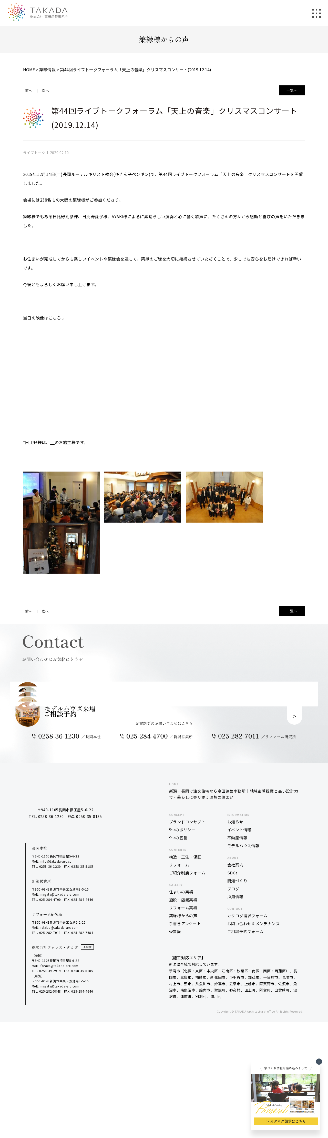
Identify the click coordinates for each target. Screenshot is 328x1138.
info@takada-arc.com (57, 998)
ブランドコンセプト (187, 958)
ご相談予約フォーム (245, 1068)
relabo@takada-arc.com (59, 1064)
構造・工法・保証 (185, 993)
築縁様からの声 (183, 1052)
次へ (45, 90)
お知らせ (235, 958)
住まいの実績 (181, 1028)
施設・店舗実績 (183, 1036)
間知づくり (237, 1017)
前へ (28, 90)
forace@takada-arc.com (59, 1102)
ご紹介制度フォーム (187, 1009)
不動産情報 (237, 974)
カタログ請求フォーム (247, 1052)
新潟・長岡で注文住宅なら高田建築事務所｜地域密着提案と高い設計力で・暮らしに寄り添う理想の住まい (234, 927)
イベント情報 (239, 966)
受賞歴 (175, 1068)
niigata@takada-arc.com (59, 1031)
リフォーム (179, 1001)
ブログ (233, 1025)
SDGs (232, 1009)
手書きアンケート (185, 1060)
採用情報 (235, 1033)
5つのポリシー (182, 966)
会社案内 (235, 1001)
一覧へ (291, 90)
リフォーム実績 (183, 1044)
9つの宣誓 (178, 974)
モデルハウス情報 (243, 982)
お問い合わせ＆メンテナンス (253, 1060)
